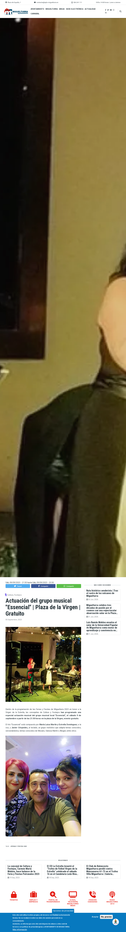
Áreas (62, 9)
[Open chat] (116, 922)
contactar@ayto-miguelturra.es (47, 2)
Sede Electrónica (74, 9)
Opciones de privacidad (63, 911)
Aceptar (95, 917)
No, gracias (106, 917)
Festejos (18, 595)
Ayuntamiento (37, 9)
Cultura (10, 595)
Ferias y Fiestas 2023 (19, 846)
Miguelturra (52, 9)
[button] (18, 586)
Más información (20, 929)
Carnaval (35, 14)
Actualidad (90, 9)
